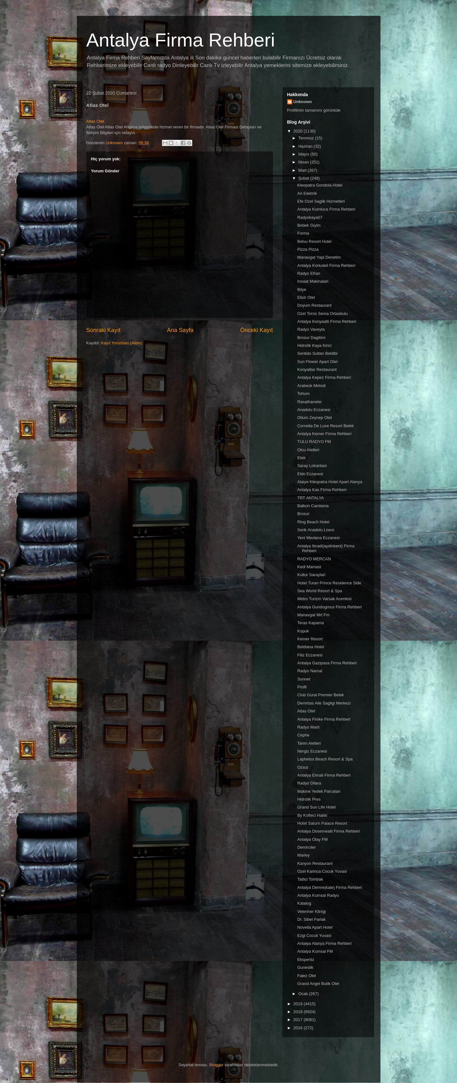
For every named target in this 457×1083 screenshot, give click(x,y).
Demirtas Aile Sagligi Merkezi (323, 703)
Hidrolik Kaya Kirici (314, 345)
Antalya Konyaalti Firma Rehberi (326, 321)
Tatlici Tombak (310, 879)
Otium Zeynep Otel (314, 417)
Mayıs (304, 154)
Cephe (303, 735)
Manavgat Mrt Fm (313, 614)
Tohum (303, 393)
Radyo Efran (308, 273)
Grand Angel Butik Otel (318, 983)
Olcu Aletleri (308, 449)
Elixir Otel (306, 297)
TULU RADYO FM (314, 441)
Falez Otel (306, 975)
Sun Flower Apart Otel (317, 361)
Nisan (304, 162)
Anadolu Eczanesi (313, 409)
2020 (298, 131)
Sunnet (303, 679)
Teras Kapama (310, 622)
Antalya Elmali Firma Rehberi (323, 775)
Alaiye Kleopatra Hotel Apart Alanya (329, 481)
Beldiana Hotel (310, 646)
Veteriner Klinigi (311, 911)
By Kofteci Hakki (312, 815)
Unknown (302, 101)
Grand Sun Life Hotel (316, 807)
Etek (301, 457)
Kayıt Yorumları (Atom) (121, 343)
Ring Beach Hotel (313, 522)
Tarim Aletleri (309, 743)
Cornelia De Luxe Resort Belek (325, 425)
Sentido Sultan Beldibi (317, 353)
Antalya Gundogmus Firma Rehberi (329, 607)
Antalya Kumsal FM (315, 951)
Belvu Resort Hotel (314, 241)
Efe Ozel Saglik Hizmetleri (321, 201)
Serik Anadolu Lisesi (315, 529)
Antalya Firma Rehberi (180, 40)
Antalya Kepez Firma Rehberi (324, 377)
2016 (298, 1027)
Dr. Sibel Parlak (311, 919)
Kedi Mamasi (309, 566)
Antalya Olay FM (312, 839)
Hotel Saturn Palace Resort (322, 823)
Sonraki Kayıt (103, 330)
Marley (303, 855)
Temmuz (306, 138)
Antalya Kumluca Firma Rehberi (326, 209)
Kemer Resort (310, 639)
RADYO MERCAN (314, 559)
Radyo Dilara (309, 783)
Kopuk (303, 631)
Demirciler (306, 847)
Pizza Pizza (307, 249)
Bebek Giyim (309, 225)
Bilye (301, 289)
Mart (303, 170)
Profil (302, 687)
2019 (298, 1003)
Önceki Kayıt (256, 330)
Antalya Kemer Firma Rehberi (324, 433)
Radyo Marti (308, 727)
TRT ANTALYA (310, 497)
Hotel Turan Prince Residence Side (329, 583)
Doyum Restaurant (314, 305)
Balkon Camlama (313, 505)
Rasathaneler (309, 401)
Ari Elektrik (307, 193)
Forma (303, 233)
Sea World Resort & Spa (319, 590)
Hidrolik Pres (309, 799)
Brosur (303, 513)
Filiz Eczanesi (309, 655)
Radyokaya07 (310, 217)
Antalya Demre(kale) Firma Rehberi (329, 887)
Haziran (305, 146)
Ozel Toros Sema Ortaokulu (322, 313)
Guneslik (305, 967)
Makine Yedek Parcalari (318, 791)
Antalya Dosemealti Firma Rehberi (328, 831)
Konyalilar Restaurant (317, 369)
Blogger (216, 1064)
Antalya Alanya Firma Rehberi (324, 943)
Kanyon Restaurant (314, 863)
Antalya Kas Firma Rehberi (321, 489)
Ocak (303, 993)
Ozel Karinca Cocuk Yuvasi (322, 871)
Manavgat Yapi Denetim (319, 257)
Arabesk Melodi (311, 385)
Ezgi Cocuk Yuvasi (314, 935)
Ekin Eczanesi (310, 473)
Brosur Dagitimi (311, 337)
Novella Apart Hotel (314, 927)
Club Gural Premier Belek (320, 694)
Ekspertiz (305, 959)
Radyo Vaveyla (310, 329)
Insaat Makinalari (312, 281)
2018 (298, 1011)
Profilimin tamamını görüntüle (314, 110)
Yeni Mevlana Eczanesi (318, 537)
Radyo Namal (309, 670)
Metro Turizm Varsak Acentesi (324, 598)
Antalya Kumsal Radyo (318, 895)
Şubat (304, 178)
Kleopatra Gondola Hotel (319, 185)
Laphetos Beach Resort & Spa (325, 759)
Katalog (304, 903)
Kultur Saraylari (311, 574)
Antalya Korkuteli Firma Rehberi (326, 265)
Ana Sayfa (180, 330)
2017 (298, 1019)
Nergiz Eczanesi (312, 751)
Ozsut (302, 767)
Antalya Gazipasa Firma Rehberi (327, 663)
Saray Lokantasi (312, 465)
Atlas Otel (95, 121)
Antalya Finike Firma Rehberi (323, 719)
